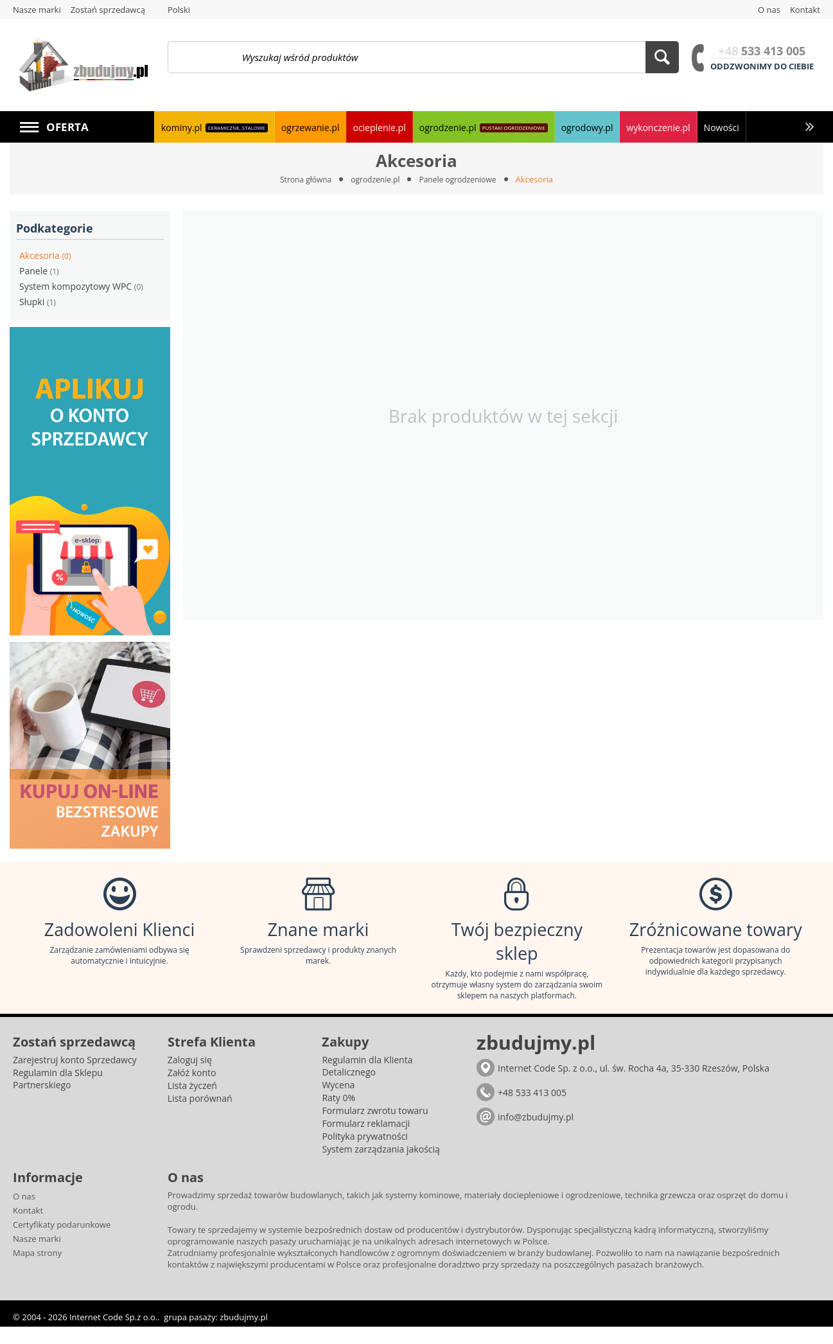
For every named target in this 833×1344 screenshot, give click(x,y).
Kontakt (28, 1227)
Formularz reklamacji (366, 1141)
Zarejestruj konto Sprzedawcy (75, 1077)
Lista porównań (200, 1116)
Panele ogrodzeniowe (462, 179)
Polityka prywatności (365, 1153)
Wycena (338, 1102)
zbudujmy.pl (243, 1334)
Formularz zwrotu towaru (375, 1128)
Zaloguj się (190, 1077)
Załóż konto (192, 1090)
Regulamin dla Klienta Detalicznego (367, 1083)
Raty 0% (338, 1115)
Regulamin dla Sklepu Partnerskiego (58, 1096)
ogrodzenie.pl (374, 179)
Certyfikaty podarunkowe (61, 1242)
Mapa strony (37, 1270)
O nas (24, 1213)
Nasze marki (37, 1256)
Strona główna (301, 179)
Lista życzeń (192, 1103)
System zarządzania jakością (380, 1166)
